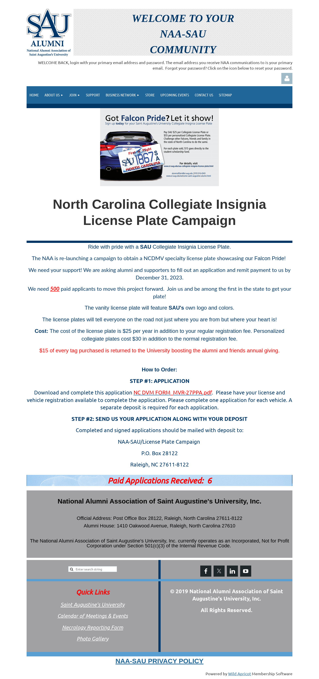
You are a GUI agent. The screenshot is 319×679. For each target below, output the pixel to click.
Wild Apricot (239, 673)
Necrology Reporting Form (92, 627)
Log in (286, 78)
